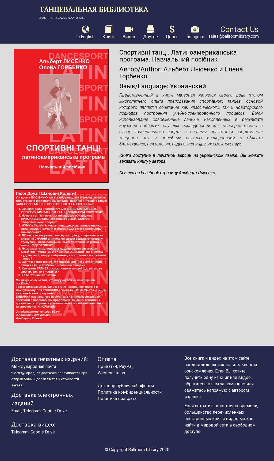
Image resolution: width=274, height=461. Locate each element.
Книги (108, 32)
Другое (150, 32)
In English (85, 32)
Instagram (194, 32)
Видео (129, 32)
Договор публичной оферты (126, 385)
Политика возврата (117, 398)
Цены (171, 32)
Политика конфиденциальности (130, 392)
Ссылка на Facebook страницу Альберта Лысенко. (167, 172)
